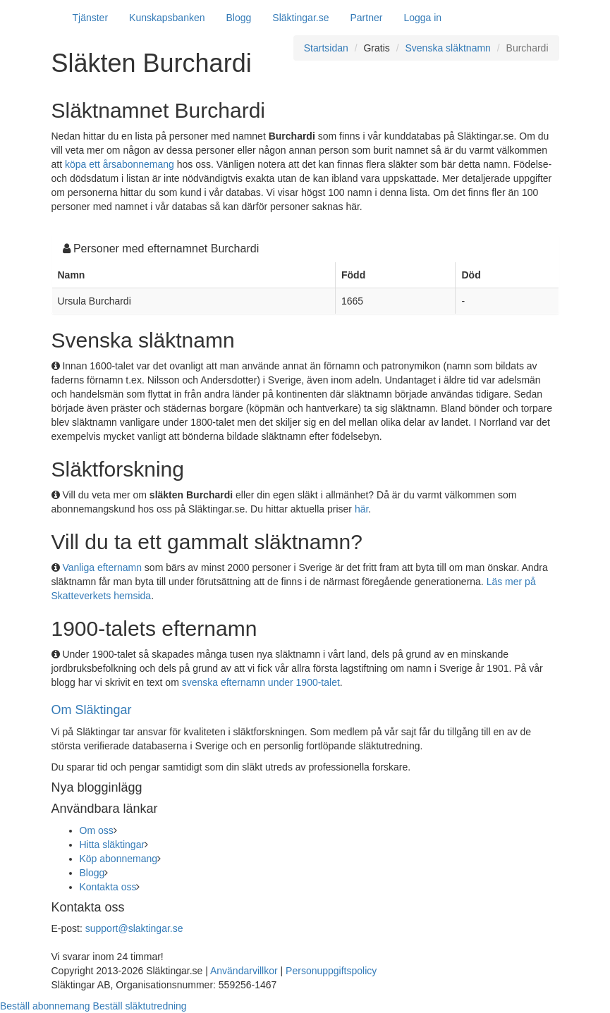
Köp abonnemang (119, 858)
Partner (366, 17)
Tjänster (91, 17)
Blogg (239, 17)
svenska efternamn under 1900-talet (261, 682)
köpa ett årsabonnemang (119, 164)
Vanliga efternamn (102, 567)
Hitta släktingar (112, 844)
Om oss (97, 830)
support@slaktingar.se (134, 928)
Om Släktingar (91, 710)
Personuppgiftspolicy (331, 970)
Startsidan (326, 48)
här (361, 509)
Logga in (422, 17)
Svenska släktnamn (448, 48)
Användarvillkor (244, 970)
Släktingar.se (300, 17)
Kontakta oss (108, 886)
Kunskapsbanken (167, 17)
